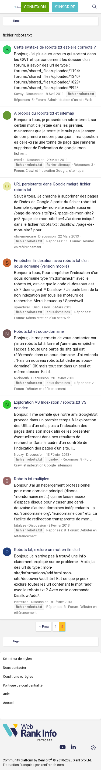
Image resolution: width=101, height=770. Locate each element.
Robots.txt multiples (31, 478)
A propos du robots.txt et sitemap (44, 113)
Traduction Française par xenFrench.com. (34, 765)
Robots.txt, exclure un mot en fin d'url (47, 549)
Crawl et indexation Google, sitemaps (54, 171)
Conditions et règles (18, 676)
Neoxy (19, 454)
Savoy (18, 94)
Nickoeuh (21, 378)
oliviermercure (25, 236)
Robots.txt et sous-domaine (39, 331)
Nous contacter (14, 668)
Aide (6, 694)
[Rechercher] (94, 6)
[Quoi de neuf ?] (83, 6)
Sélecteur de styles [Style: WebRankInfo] (17, 659)
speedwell (22, 307)
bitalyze (20, 525)
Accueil (8, 703)
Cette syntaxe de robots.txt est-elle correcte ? (55, 47)
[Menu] (7, 7)
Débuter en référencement (46, 389)
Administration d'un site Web (69, 100)
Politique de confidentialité (23, 685)
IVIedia (19, 160)
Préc (45, 627)
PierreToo (21, 602)
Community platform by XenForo (47, 760)
